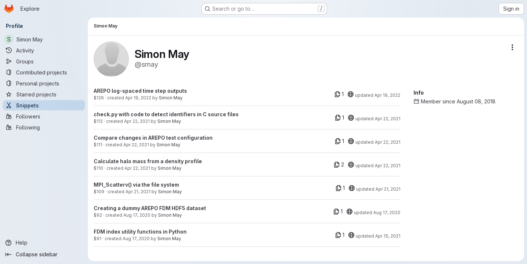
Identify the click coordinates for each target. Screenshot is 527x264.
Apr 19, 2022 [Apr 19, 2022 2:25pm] (138, 97)
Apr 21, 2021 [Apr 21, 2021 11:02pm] (387, 189)
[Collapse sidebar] (44, 254)
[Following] (44, 127)
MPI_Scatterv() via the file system (136, 185)
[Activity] (44, 50)
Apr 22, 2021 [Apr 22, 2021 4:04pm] (136, 144)
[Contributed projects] (44, 72)
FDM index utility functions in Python (140, 231)
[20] (350, 94)
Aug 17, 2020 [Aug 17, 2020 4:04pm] (136, 215)
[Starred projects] (44, 94)
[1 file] (339, 94)
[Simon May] (44, 39)
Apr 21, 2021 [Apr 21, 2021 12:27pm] (138, 191)
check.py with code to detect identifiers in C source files (166, 114)
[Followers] (44, 116)
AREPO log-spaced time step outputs (140, 91)
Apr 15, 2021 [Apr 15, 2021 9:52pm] (387, 236)
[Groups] (44, 61)
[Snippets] (44, 105)
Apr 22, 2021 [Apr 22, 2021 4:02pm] (137, 168)
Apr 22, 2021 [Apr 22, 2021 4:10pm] (137, 121)
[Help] (44, 243)
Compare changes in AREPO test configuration (153, 138)
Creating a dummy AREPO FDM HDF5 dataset (150, 208)
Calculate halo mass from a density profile (148, 161)
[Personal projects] (44, 83)
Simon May (171, 97)
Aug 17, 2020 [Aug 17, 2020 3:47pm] (136, 238)
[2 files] (338, 164)
